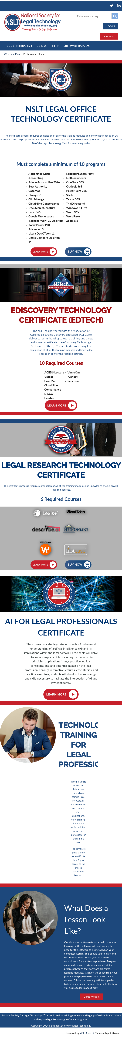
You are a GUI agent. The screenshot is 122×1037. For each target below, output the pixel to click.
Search (115, 16)
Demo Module (91, 996)
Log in (111, 26)
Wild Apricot (87, 1032)
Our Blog (109, 36)
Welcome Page (12, 53)
